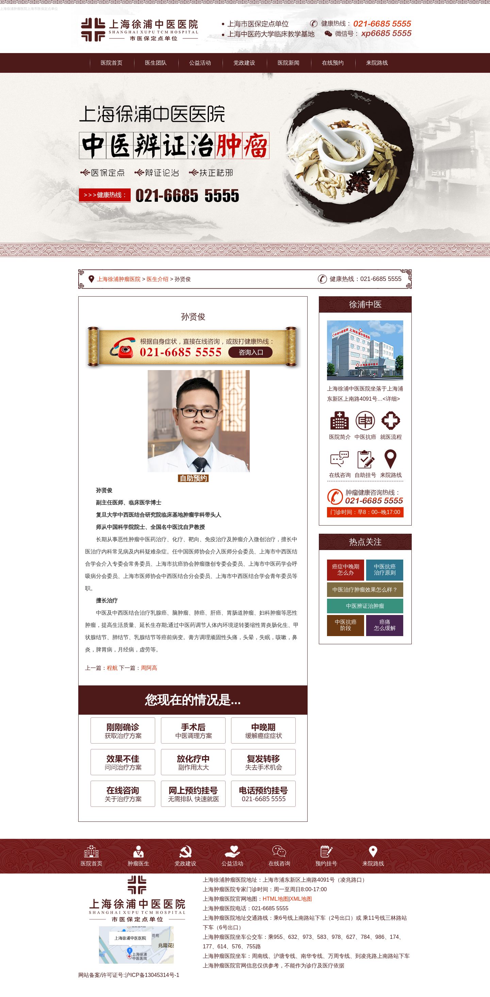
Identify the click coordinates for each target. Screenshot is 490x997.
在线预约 (333, 63)
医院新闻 (288, 63)
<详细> (391, 399)
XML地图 (301, 899)
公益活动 (200, 63)
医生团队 (156, 63)
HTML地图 (276, 899)
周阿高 (149, 668)
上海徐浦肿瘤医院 (119, 279)
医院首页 (111, 63)
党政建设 (244, 63)
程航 (112, 668)
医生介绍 (157, 279)
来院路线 (377, 63)
